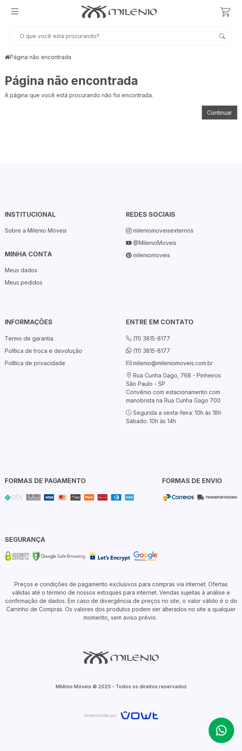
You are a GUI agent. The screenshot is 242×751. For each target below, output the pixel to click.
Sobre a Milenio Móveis (36, 230)
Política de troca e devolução (43, 350)
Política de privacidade (35, 363)
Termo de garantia (29, 338)
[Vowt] (121, 714)
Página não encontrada (40, 57)
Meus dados (21, 270)
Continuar (219, 112)
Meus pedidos (24, 282)
